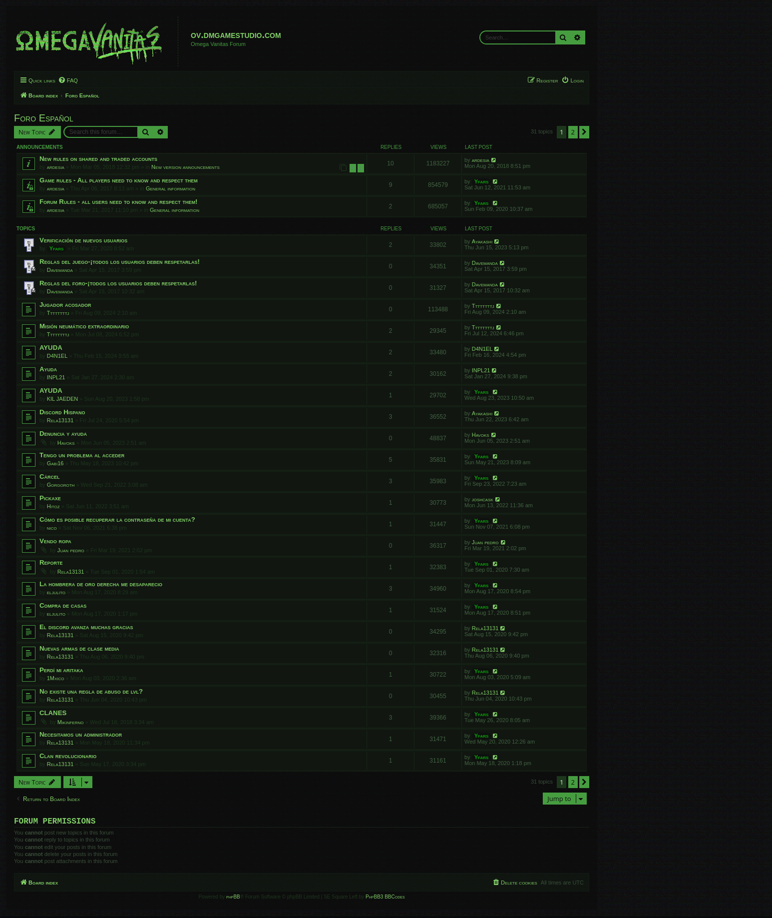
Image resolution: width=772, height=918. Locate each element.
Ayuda (48, 369)
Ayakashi (482, 241)
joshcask (482, 499)
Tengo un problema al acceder (81, 455)
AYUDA (50, 347)
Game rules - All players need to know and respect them (118, 180)
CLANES (52, 713)
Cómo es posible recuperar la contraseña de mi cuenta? (117, 519)
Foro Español (43, 117)
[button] (584, 132)
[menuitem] (68, 80)
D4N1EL (57, 356)
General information (170, 188)
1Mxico (55, 678)
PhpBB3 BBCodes (385, 899)
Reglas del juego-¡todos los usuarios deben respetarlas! (119, 261)
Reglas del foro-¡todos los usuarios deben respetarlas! (118, 283)
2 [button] (573, 131)
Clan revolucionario (67, 756)
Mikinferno (70, 722)
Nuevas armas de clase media (79, 648)
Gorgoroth (61, 485)
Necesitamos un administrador (80, 734)
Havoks (66, 443)
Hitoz (53, 506)
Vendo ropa (55, 541)
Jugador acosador (65, 304)
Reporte (51, 562)
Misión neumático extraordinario (84, 326)
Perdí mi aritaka (61, 670)
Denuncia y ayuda (63, 433)
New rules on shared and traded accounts (98, 158)
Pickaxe (50, 498)
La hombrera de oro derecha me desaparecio (100, 584)
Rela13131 (60, 420)
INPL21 (56, 377)
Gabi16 (55, 463)
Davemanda (60, 270)
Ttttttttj (58, 313)
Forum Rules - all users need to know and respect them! (118, 201)
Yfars (481, 181)
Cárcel (49, 476)
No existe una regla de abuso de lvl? (91, 691)
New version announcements (185, 167)
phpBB (233, 899)
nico (52, 528)
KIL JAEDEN (62, 399)
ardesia (55, 167)
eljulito (56, 592)
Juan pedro (70, 550)
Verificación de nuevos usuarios (83, 240)
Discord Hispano (62, 412)
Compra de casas (62, 605)
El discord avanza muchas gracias (86, 627)
